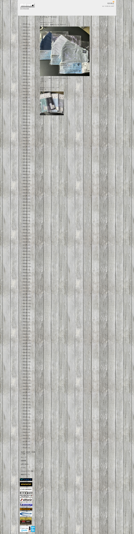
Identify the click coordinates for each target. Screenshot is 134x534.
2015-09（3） (27, 367)
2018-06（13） (27, 266)
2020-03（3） (27, 202)
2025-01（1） (27, 51)
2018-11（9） (27, 251)
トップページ (25, 16)
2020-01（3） (27, 208)
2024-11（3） (27, 57)
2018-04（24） (27, 272)
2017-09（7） (27, 294)
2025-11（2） (27, 30)
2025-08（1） (27, 36)
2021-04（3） (27, 165)
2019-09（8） (27, 220)
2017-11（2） (27, 287)
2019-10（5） (27, 217)
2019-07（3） (27, 226)
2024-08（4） (27, 66)
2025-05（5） (27, 42)
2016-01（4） (27, 355)
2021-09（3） (27, 149)
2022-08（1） (27, 128)
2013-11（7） (27, 435)
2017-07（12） (27, 300)
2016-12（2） (27, 321)
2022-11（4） (27, 119)
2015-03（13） (27, 386)
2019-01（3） (27, 245)
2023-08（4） (27, 97)
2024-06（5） (27, 73)
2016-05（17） (27, 343)
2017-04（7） (27, 309)
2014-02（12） (27, 426)
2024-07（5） (27, 70)
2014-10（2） (27, 401)
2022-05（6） (27, 131)
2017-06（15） (27, 303)
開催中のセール (25, 474)
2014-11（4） (27, 398)
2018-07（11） (27, 263)
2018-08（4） (27, 260)
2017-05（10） (27, 306)
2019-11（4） (27, 214)
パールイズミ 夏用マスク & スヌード (53, 24)
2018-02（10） (27, 278)
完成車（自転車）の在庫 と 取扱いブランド (28, 452)
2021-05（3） (27, 162)
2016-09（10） (27, 330)
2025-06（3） (27, 39)
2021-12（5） (27, 140)
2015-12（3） (27, 358)
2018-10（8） (27, 254)
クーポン (23, 467)
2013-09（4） (27, 441)
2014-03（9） (27, 423)
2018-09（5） (27, 257)
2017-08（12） (27, 297)
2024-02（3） (27, 82)
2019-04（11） (27, 235)
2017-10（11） (27, 291)
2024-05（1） (27, 76)
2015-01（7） (27, 392)
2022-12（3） (27, 116)
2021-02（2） (27, 171)
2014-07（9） (27, 410)
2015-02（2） (27, 389)
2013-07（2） (27, 447)
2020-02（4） (27, 205)
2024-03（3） (27, 79)
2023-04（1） (27, 109)
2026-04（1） (27, 23)
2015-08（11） (27, 370)
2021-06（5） (27, 159)
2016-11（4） (27, 324)
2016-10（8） (27, 327)
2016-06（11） (27, 340)
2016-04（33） (27, 346)
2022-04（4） (27, 134)
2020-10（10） (27, 180)
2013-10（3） (27, 438)
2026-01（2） (27, 27)
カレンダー (24, 457)
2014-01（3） (27, 429)
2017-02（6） (27, 315)
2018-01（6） (27, 281)
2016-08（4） (27, 334)
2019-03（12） (27, 238)
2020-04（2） (27, 198)
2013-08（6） (27, 444)
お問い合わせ (25, 464)
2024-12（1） (27, 54)
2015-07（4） (27, 373)
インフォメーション (26, 20)
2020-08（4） (27, 186)
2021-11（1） (27, 143)
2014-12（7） (27, 395)
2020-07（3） (27, 189)
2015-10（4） (27, 364)
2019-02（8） (27, 241)
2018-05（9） (27, 269)
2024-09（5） (27, 63)
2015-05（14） (27, 380)
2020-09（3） (27, 183)
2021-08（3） (27, 152)
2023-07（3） (27, 100)
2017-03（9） (27, 312)
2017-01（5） (27, 318)
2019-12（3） (27, 211)
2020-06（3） (27, 192)
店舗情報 (23, 460)
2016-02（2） (27, 352)
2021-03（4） (27, 168)
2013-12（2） (27, 432)
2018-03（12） (27, 275)
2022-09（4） (27, 125)
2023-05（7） (27, 106)
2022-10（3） (27, 122)
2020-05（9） (27, 195)
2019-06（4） (27, 229)
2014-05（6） (27, 416)
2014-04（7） (27, 420)
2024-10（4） (27, 60)
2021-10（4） (27, 146)
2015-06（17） (27, 377)
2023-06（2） (27, 103)
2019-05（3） (27, 232)
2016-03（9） (27, 349)
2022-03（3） (27, 137)
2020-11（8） (27, 177)
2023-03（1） (27, 112)
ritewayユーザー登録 (27, 471)
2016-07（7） (27, 337)
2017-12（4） (27, 284)
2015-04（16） (27, 383)
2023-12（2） (27, 85)
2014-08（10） (27, 407)
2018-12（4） (27, 248)
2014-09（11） (27, 404)
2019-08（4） (27, 223)
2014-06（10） (27, 413)
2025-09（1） (27, 33)
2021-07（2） (27, 155)
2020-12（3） (27, 174)
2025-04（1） (27, 45)
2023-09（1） (27, 94)
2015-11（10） (27, 361)
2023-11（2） (27, 88)
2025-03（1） (27, 48)
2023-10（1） (27, 91)
